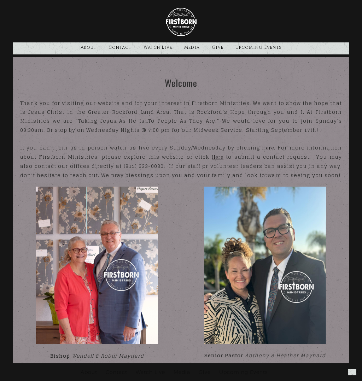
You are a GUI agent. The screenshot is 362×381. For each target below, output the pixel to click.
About (89, 47)
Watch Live (158, 47)
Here (268, 148)
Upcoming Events (258, 47)
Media (192, 47)
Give (217, 47)
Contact (120, 47)
